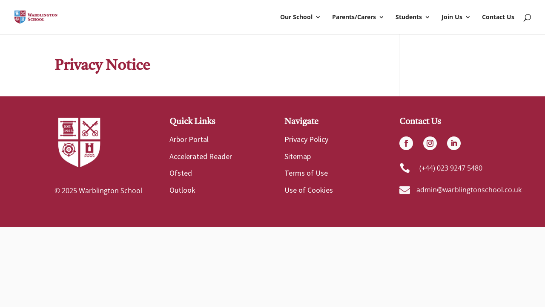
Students (409, 17)
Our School (296, 17)
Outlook (182, 190)
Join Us (452, 17)
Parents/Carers (354, 17)
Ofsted (180, 173)
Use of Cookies (308, 190)
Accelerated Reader (200, 156)
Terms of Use (306, 173)
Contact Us (498, 17)
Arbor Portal (189, 139)
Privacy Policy (306, 139)
